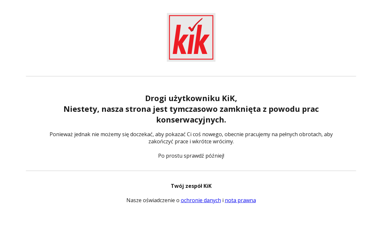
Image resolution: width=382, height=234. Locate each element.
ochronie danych (201, 200)
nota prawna (240, 200)
